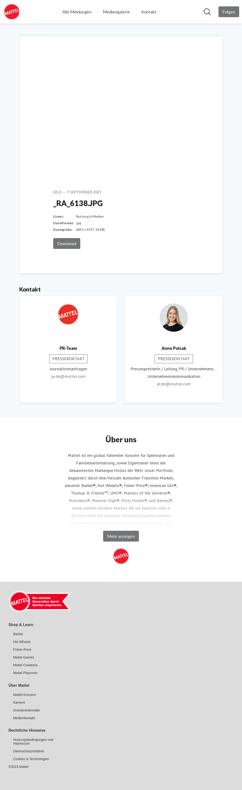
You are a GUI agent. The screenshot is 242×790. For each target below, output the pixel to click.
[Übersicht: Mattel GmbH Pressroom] (12, 12)
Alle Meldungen (77, 11)
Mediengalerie (116, 11)
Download (66, 243)
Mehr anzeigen (121, 536)
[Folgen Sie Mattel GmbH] (228, 11)
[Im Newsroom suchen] (207, 12)
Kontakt (148, 11)
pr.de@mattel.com (68, 376)
